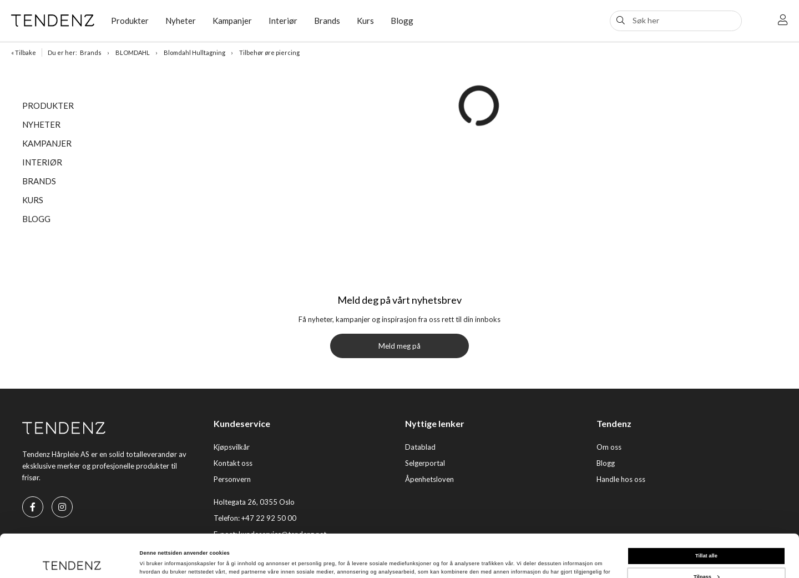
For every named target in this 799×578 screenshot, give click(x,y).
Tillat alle (706, 516)
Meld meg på (399, 345)
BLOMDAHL (132, 52)
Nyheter (180, 21)
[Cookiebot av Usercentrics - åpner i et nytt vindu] (71, 559)
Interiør (283, 21)
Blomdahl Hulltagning (194, 52)
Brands (327, 21)
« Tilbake (23, 52)
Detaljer (149, 559)
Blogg (402, 21)
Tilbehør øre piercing (269, 52)
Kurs (365, 21)
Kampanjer (232, 21)
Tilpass (707, 536)
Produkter (130, 21)
